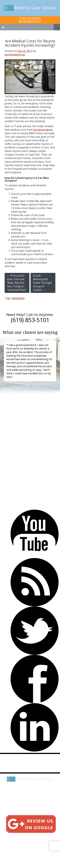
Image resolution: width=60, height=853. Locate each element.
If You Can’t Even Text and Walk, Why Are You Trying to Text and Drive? (16, 283)
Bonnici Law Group (30, 8)
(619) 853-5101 (30, 21)
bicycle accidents (43, 129)
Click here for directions (30, 793)
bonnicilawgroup (15, 54)
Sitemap (27, 844)
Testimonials (27, 836)
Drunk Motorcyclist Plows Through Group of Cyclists (42, 283)
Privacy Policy (28, 840)
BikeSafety (18, 298)
